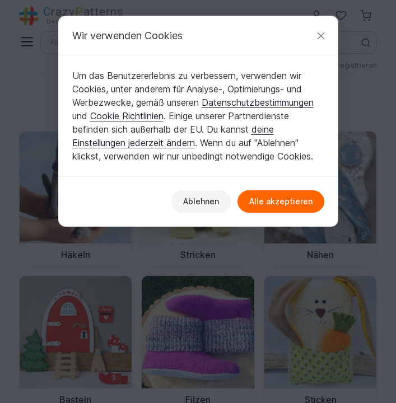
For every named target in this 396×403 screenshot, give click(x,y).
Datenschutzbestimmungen (258, 102)
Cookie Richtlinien (127, 115)
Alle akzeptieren (281, 201)
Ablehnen (201, 201)
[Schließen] (321, 35)
